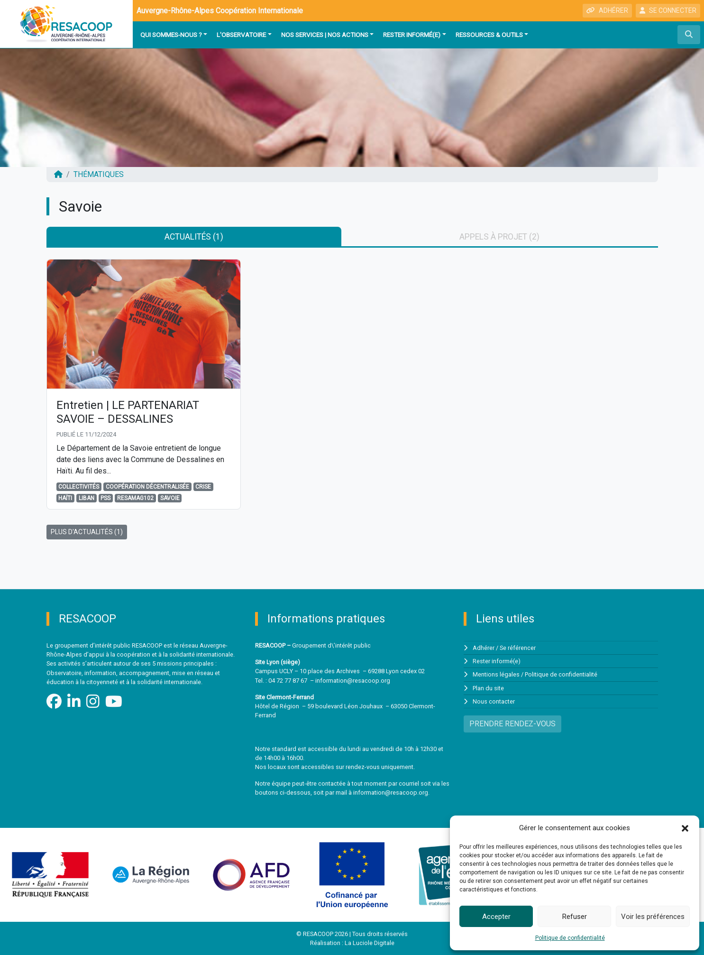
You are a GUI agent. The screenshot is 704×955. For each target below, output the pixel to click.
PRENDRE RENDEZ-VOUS (512, 723)
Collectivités (78, 487)
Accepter (496, 916)
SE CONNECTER (668, 10)
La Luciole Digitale (369, 942)
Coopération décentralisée (147, 487)
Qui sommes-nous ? (171, 34)
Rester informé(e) (411, 34)
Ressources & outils (489, 34)
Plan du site (488, 688)
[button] (685, 828)
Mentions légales (496, 674)
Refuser (574, 916)
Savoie (170, 498)
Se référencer (518, 647)
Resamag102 (135, 498)
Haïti (65, 498)
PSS (105, 498)
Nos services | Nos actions (324, 34)
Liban (86, 498)
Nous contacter (494, 701)
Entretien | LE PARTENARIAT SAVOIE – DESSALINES (128, 412)
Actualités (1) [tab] (194, 236)
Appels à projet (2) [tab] (499, 236)
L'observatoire (241, 34)
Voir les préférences (653, 916)
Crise (203, 487)
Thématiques (98, 174)
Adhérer (483, 647)
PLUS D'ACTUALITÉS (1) (87, 532)
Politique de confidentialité (570, 938)
